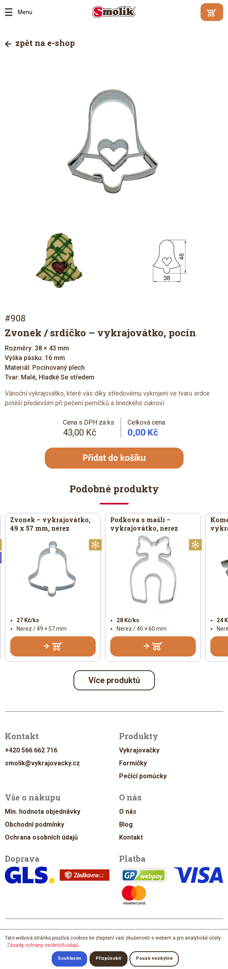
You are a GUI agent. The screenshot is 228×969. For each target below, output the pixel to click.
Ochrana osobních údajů (41, 838)
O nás (127, 812)
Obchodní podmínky (34, 825)
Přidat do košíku (114, 458)
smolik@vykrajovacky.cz (42, 763)
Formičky (133, 763)
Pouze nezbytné (154, 959)
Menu (11, 12)
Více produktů (114, 681)
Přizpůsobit (108, 959)
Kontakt (131, 838)
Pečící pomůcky (143, 776)
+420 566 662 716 (31, 750)
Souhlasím (69, 959)
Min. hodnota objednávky (42, 812)
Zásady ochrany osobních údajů (43, 945)
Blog (126, 825)
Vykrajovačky (139, 750)
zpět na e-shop (40, 43)
